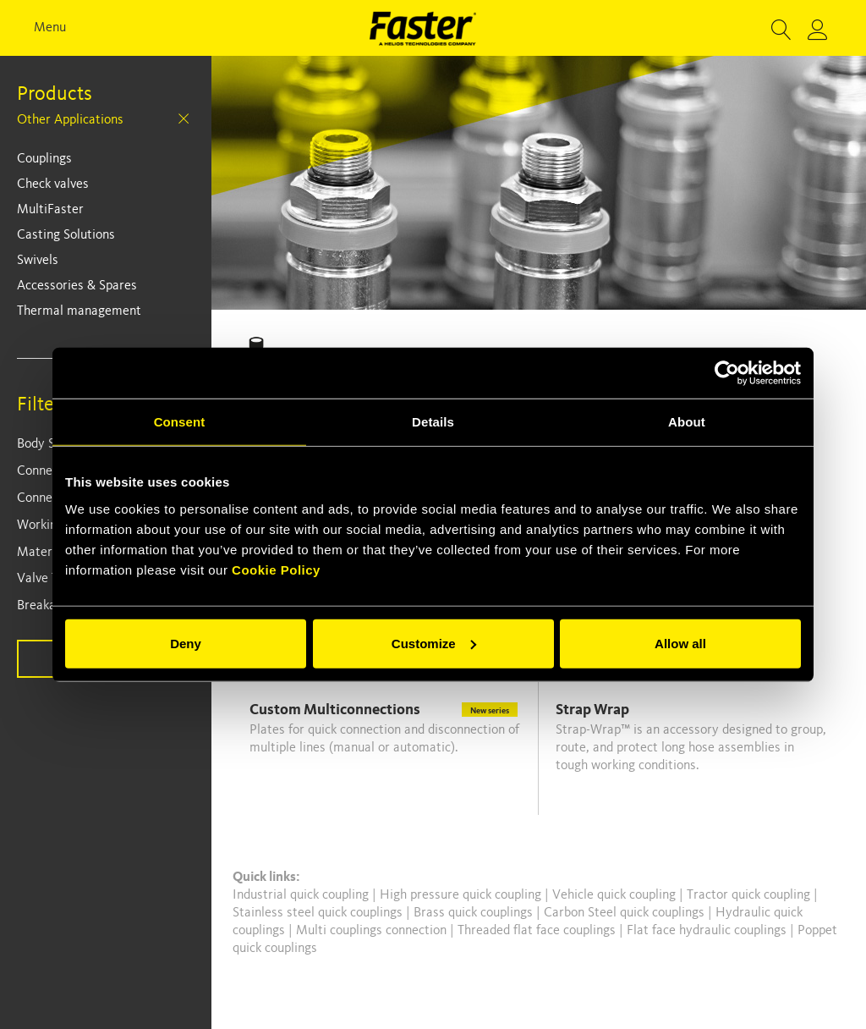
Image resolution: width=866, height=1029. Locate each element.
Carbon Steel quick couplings (626, 913)
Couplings (44, 159)
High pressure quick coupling (462, 895)
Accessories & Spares (77, 286)
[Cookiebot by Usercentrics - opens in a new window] (727, 373)
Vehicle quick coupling (615, 895)
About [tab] (686, 422)
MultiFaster (50, 210)
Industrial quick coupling (301, 895)
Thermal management (79, 311)
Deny (185, 643)
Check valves (53, 184)
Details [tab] (433, 422)
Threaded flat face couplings (538, 931)
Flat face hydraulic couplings (708, 931)
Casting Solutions (66, 235)
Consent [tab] (180, 422)
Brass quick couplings (475, 913)
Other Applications (70, 120)
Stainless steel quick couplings (319, 913)
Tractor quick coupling (750, 895)
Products (54, 95)
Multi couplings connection (373, 931)
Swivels (37, 260)
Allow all (680, 643)
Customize (434, 643)
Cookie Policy (276, 569)
